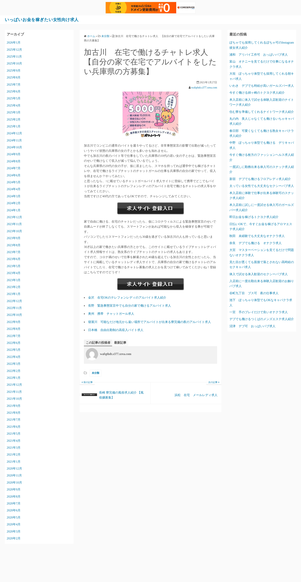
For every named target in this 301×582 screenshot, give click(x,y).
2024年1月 (14, 210)
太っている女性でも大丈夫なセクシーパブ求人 (261, 185)
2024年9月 (14, 154)
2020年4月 (14, 524)
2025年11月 (14, 56)
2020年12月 (14, 468)
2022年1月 (14, 377)
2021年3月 (14, 447)
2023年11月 (14, 224)
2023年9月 (14, 238)
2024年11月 (14, 140)
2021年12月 (14, 384)
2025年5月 (14, 98)
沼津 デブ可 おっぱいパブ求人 (252, 326)
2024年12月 (14, 133)
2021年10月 (14, 398)
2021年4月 (14, 440)
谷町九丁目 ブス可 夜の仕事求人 (254, 293)
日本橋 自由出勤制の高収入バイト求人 (115, 330)
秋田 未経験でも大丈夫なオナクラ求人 (257, 236)
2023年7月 (14, 251)
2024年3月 (14, 196)
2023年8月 (14, 245)
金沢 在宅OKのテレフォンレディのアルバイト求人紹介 (127, 297)
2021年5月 (14, 433)
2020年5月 (14, 517)
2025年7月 (14, 84)
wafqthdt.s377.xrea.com (204, 87)
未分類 (95, 372)
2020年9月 (14, 489)
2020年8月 (14, 496)
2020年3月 (14, 531)
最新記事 (120, 342)
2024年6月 (14, 175)
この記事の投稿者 (98, 342)
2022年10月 (14, 314)
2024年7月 (14, 168)
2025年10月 (14, 63)
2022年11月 (14, 308)
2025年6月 (14, 91)
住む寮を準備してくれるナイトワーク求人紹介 (261, 111)
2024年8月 (14, 161)
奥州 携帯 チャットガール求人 (111, 313)
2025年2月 (14, 119)
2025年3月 (14, 112)
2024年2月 (14, 203)
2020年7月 (14, 503)
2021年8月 (14, 412)
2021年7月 (14, 419)
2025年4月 (14, 105)
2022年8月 (14, 328)
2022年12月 (14, 300)
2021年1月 (14, 461)
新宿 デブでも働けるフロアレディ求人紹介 (260, 178)
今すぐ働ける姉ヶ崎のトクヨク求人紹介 (257, 92)
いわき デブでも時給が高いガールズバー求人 (261, 85)
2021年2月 (14, 454)
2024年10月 (14, 147)
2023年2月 (14, 286)
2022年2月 (14, 370)
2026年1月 (14, 42)
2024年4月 (14, 189)
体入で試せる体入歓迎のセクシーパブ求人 (258, 274)
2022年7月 (14, 335)
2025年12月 (14, 49)
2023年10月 (14, 231)
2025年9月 (14, 70)
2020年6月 (14, 510)
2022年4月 (14, 356)
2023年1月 (14, 294)
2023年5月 (14, 265)
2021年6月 (14, 426)
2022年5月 (14, 349)
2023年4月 (14, 273)
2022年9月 (14, 321)
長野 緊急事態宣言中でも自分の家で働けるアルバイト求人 (129, 305)
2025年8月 (14, 77)
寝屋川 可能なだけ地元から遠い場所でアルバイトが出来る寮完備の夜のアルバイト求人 (149, 321)
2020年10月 (14, 482)
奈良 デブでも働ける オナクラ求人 (255, 242)
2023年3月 (14, 280)
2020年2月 (14, 538)
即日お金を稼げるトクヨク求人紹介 (254, 217)
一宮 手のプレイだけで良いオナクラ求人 (258, 312)
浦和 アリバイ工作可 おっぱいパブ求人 (258, 54)
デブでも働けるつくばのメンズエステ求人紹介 (261, 319)
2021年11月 (14, 391)
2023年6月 (14, 259)
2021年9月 (14, 405)
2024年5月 (14, 182)
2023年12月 (14, 217)
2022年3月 (14, 363)
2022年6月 (14, 342)
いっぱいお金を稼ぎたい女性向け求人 (45, 19)
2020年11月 (14, 475)
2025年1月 (14, 126)
